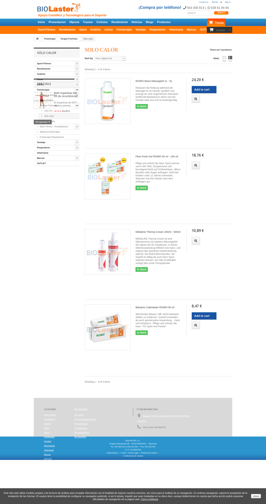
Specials (44, 176)
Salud (83, 29)
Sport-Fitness (46, 29)
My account (81, 409)
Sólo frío (48, 111)
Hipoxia (74, 22)
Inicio (41, 22)
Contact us (203, 2)
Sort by (89, 58)
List (230, 59)
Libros (108, 29)
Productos (163, 22)
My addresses (80, 428)
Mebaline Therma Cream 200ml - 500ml (158, 231)
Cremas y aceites (48, 95)
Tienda (219, 22)
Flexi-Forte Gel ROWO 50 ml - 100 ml (157, 156)
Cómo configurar (149, 499)
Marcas (191, 29)
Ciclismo (102, 22)
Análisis (95, 29)
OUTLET (205, 29)
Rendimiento (119, 22)
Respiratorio (157, 29)
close (256, 496)
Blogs (149, 22)
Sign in (228, 2)
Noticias (137, 22)
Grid (224, 59)
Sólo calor (49, 116)
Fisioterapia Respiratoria (51, 137)
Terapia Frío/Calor (48, 105)
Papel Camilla (46, 100)
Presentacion (57, 22)
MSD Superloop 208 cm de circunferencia (65, 187)
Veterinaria (176, 29)
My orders (78, 415)
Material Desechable (49, 132)
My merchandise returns (85, 419)
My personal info (81, 432)
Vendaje (141, 29)
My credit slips (80, 424)
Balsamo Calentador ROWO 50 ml (155, 307)
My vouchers (80, 437)
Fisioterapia (124, 29)
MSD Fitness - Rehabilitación (53, 126)
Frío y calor (49, 121)
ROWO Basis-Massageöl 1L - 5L (154, 81)
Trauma (88, 22)
